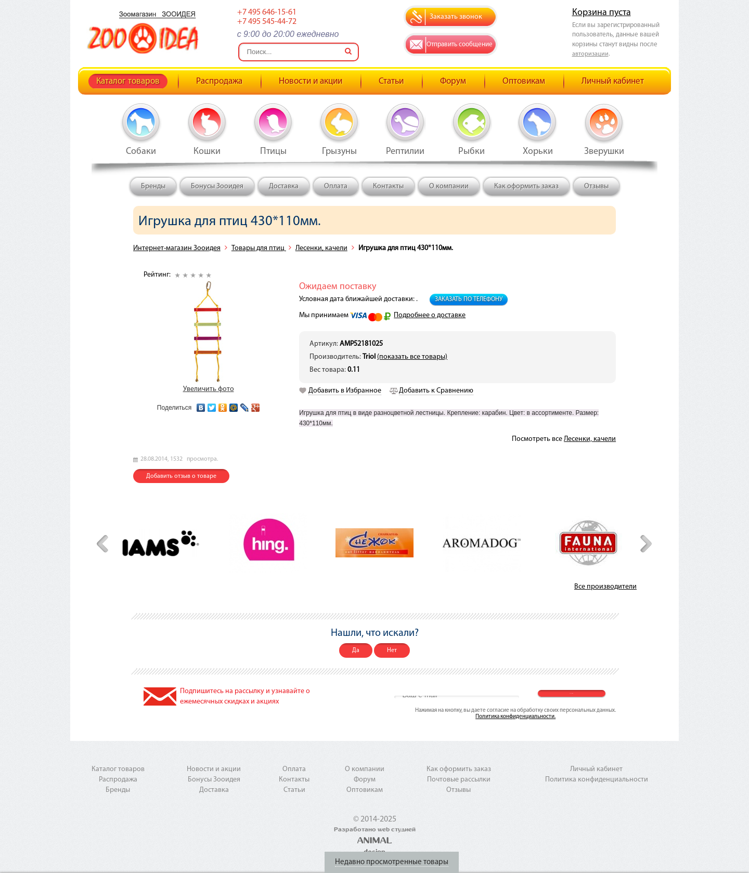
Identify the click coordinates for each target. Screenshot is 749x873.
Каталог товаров (128, 81)
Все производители (605, 587)
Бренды (153, 186)
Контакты (388, 186)
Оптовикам (523, 81)
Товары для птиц (258, 248)
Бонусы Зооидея (217, 186)
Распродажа (219, 81)
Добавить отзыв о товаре (181, 476)
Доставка (284, 186)
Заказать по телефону (468, 299)
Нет (392, 650)
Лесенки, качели (321, 248)
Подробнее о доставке (430, 315)
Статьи (391, 81)
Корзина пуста (601, 13)
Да (355, 650)
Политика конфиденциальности (596, 780)
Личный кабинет (613, 81)
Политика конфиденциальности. (515, 717)
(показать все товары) (412, 357)
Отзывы (596, 186)
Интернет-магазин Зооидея (177, 248)
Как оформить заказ (526, 186)
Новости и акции (310, 81)
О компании (449, 186)
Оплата (335, 186)
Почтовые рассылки (458, 780)
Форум (453, 81)
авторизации (590, 54)
